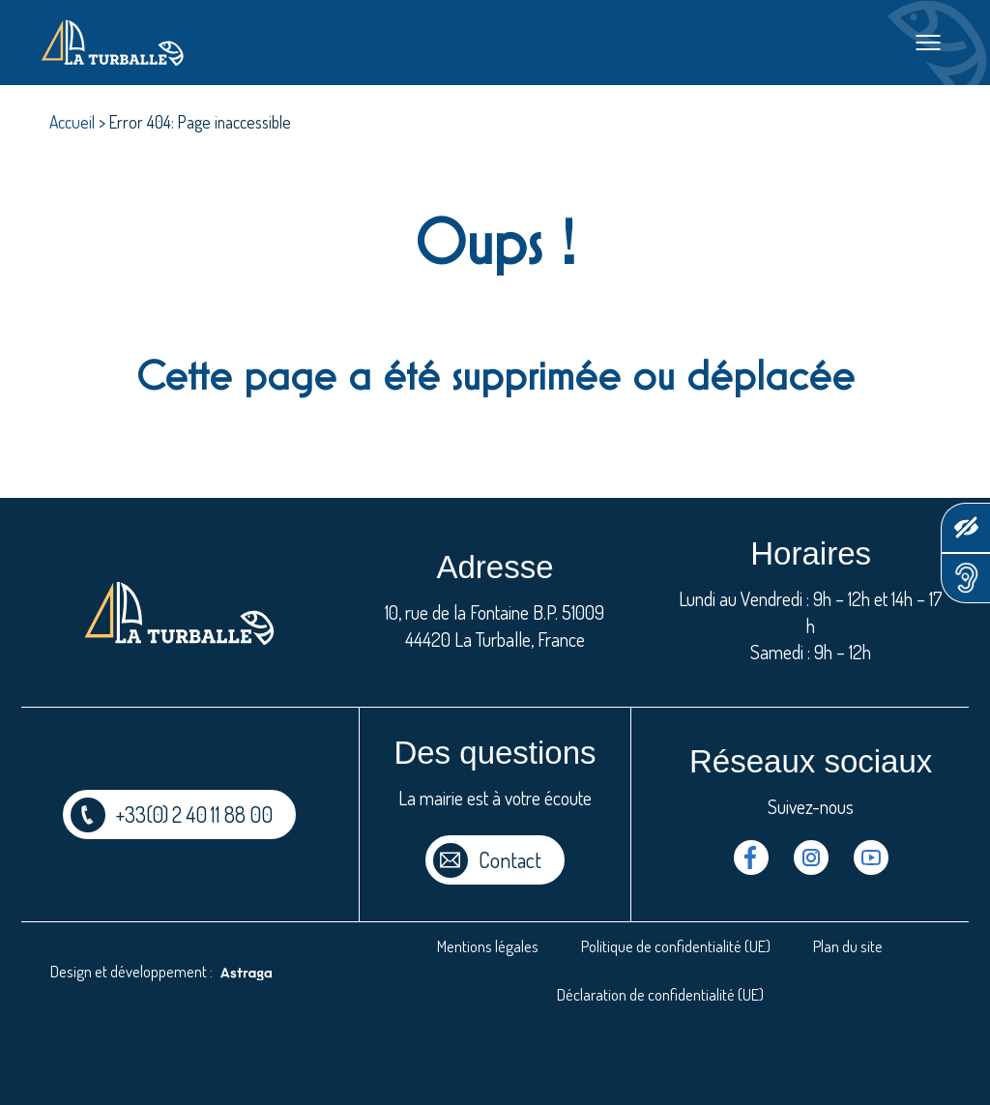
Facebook (751, 857)
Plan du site (848, 946)
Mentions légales (488, 946)
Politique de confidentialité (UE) (676, 946)
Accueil (72, 121)
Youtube (871, 857)
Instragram (811, 857)
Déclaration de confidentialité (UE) (660, 994)
